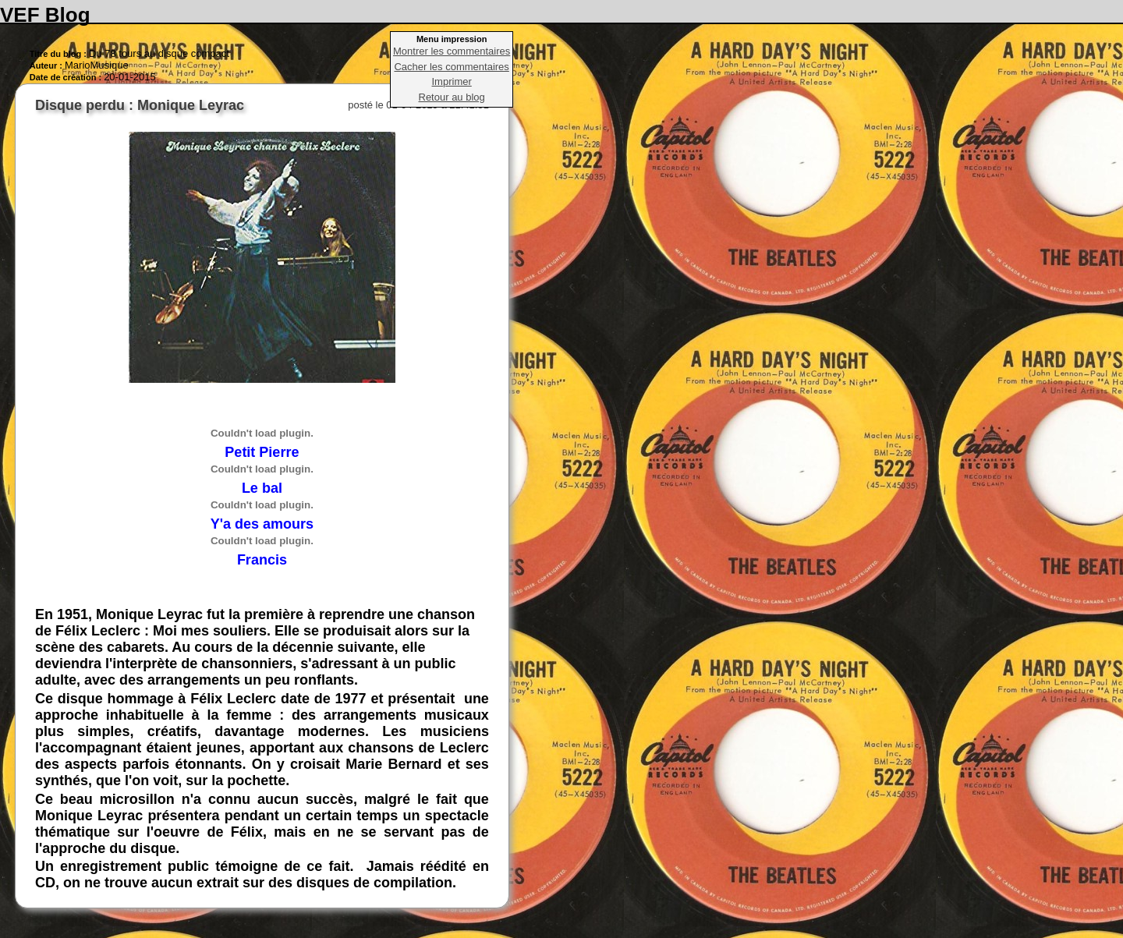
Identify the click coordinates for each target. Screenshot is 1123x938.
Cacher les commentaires (451, 67)
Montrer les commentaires (451, 51)
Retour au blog (452, 97)
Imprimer (452, 81)
